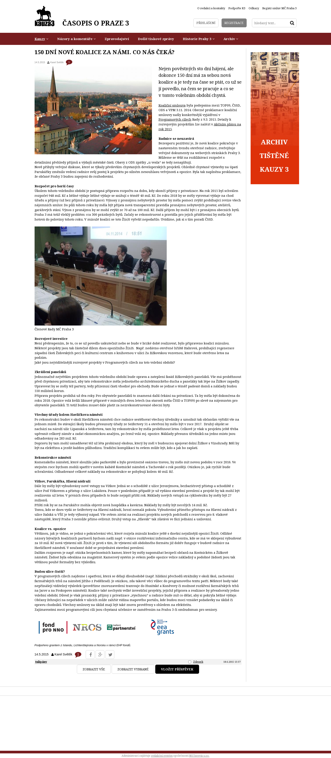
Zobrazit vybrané (133, 669)
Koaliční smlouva (172, 105)
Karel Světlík (57, 62)
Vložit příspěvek (177, 669)
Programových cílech (175, 119)
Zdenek (198, 662)
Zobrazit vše (94, 669)
